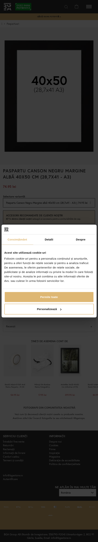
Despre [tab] (80, 239)
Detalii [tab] (49, 239)
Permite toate (49, 296)
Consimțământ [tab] (17, 239)
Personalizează (49, 309)
